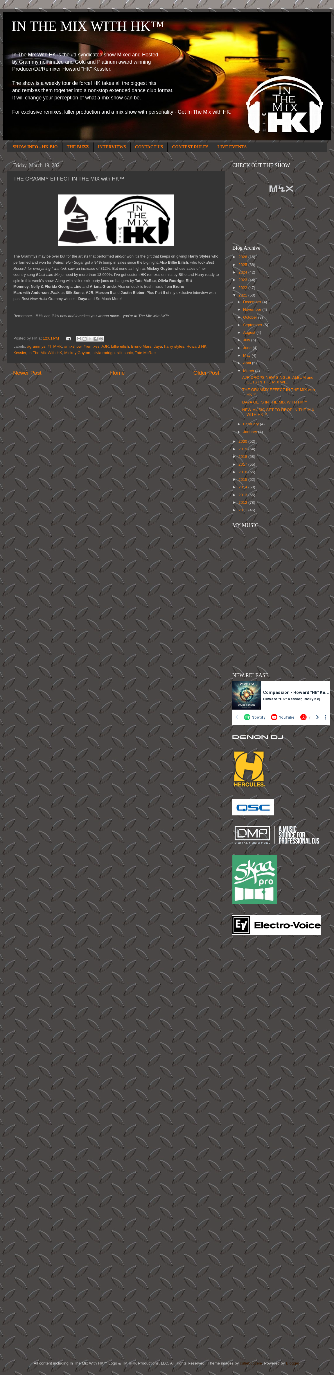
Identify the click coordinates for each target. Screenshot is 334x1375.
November (252, 309)
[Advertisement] (255, 1033)
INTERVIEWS (112, 146)
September (253, 325)
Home (117, 373)
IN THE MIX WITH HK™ (88, 26)
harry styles (174, 346)
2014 (243, 487)
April (247, 363)
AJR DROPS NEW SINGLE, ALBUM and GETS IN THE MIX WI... (277, 379)
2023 (243, 280)
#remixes (92, 346)
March (249, 371)
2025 (243, 264)
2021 (243, 295)
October (250, 317)
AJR (105, 346)
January (250, 432)
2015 (243, 479)
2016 (243, 472)
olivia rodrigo (103, 353)
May (247, 355)
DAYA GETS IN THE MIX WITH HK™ (274, 402)
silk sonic (125, 353)
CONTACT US (149, 146)
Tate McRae (145, 353)
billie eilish (120, 346)
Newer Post (27, 373)
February (251, 424)
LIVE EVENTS (232, 146)
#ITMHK (55, 346)
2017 (243, 464)
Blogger (292, 1363)
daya (158, 346)
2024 (243, 272)
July (247, 340)
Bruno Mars (141, 346)
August (249, 332)
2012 (243, 502)
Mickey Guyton (77, 353)
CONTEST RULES (190, 146)
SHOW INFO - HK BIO (35, 146)
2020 (243, 441)
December (252, 302)
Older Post (206, 373)
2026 (243, 257)
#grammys (36, 346)
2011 (243, 510)
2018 (243, 456)
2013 (243, 495)
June (248, 348)
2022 (243, 287)
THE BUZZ (78, 146)
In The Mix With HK (45, 353)
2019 (243, 449)
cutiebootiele (251, 1363)
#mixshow (72, 346)
